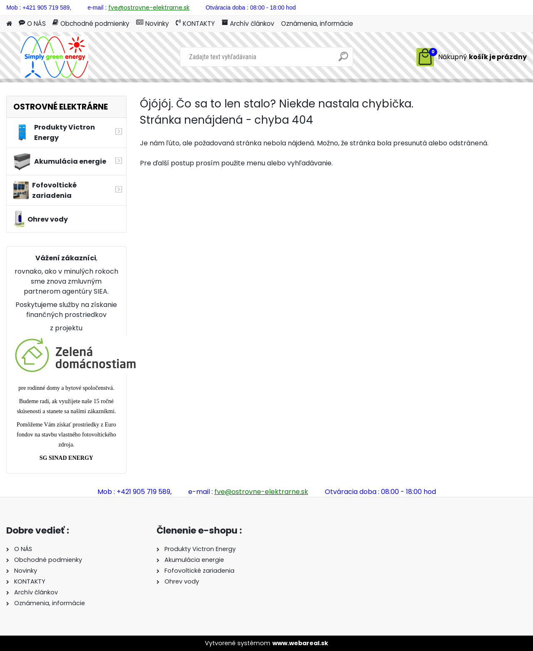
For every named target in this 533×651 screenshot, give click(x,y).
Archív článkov (248, 23)
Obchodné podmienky (91, 23)
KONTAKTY (195, 23)
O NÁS (32, 23)
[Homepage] (9, 24)
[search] (343, 60)
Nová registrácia (503, 6)
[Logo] (54, 57)
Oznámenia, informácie (317, 23)
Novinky (152, 23)
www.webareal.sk (300, 643)
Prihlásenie (448, 6)
